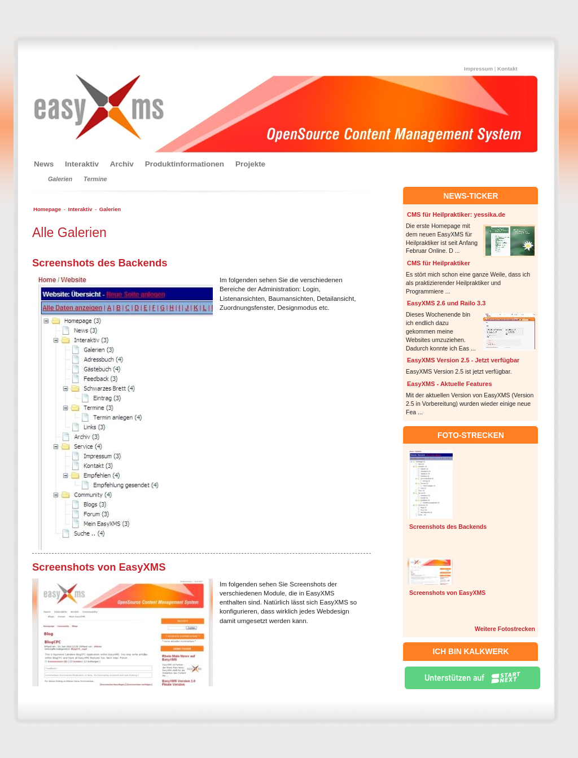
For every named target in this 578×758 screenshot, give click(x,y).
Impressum (478, 68)
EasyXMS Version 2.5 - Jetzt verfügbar (463, 360)
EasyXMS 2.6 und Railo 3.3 (446, 303)
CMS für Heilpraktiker (438, 263)
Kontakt (507, 68)
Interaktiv (80, 209)
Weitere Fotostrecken (505, 628)
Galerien (110, 209)
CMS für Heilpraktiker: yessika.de (456, 214)
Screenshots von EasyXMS (447, 592)
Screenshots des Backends (448, 526)
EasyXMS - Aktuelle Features (449, 383)
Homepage (47, 209)
